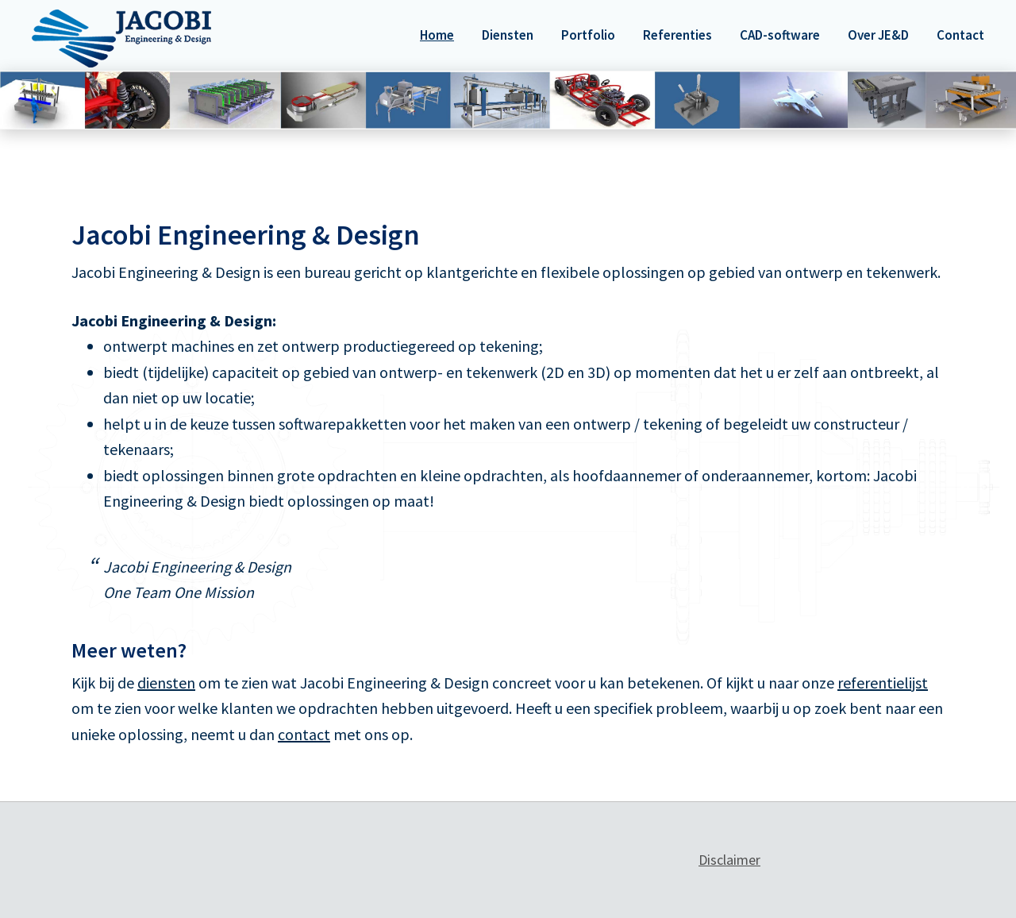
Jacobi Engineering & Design (121, 39)
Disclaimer (729, 859)
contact (304, 734)
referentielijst (882, 682)
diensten (166, 682)
